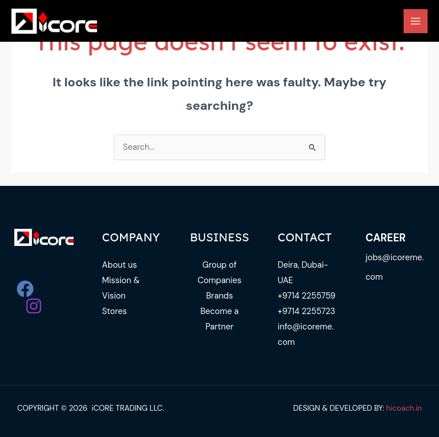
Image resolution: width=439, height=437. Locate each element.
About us (119, 265)
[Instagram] (33, 306)
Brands (219, 296)
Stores (114, 311)
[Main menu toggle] (416, 21)
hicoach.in (404, 408)
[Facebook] (25, 288)
